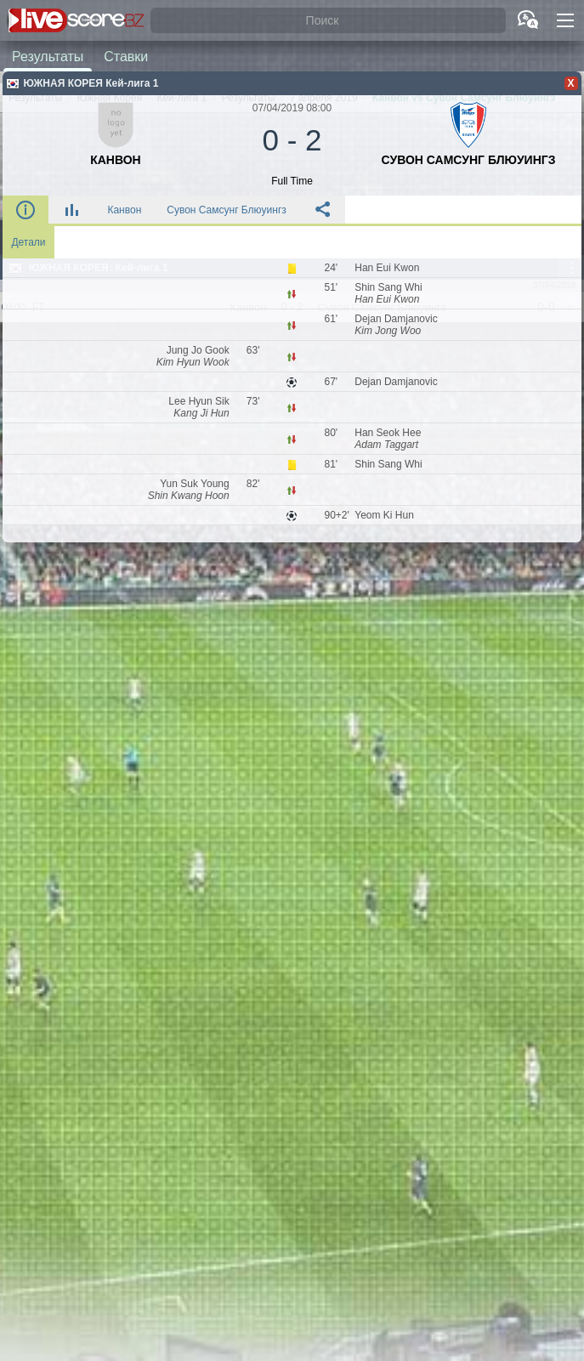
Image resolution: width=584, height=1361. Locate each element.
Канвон (124, 210)
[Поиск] (328, 21)
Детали (28, 242)
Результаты (47, 56)
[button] (565, 20)
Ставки (126, 56)
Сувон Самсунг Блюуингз (226, 210)
